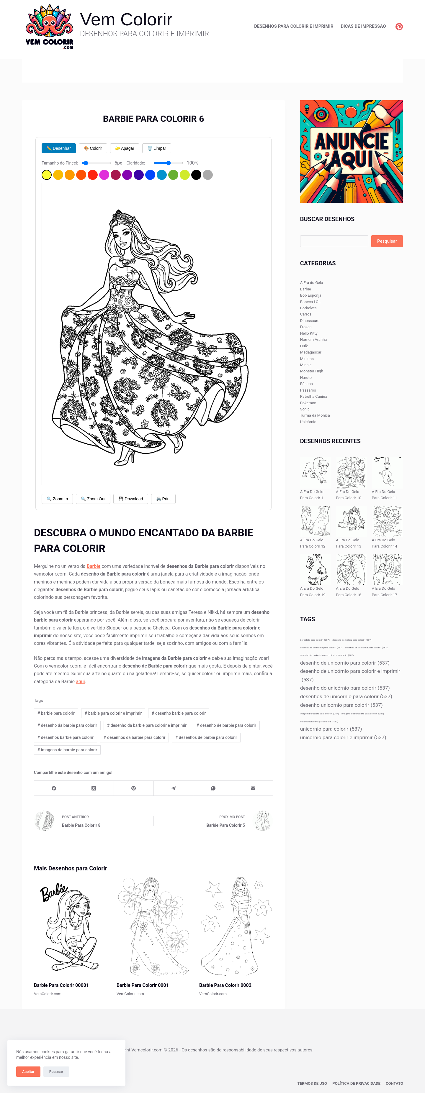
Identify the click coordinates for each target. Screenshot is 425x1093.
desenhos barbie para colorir (65, 737)
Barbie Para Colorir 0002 (225, 985)
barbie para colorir (56, 713)
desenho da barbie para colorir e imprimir (147, 725)
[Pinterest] (399, 26)
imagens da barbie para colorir (67, 749)
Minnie (306, 365)
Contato (395, 1083)
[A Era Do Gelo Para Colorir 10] (351, 472)
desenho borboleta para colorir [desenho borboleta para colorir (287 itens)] (352, 640)
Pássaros (308, 390)
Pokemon (308, 403)
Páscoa (306, 384)
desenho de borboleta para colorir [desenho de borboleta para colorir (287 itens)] (366, 648)
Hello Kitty (309, 333)
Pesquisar (387, 241)
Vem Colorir (126, 19)
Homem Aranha (313, 339)
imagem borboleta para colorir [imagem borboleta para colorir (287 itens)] (319, 714)
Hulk (304, 346)
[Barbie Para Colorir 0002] (236, 926)
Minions (307, 358)
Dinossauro (310, 320)
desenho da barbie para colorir (67, 725)
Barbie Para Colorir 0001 (143, 985)
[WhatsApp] (213, 788)
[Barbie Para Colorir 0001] (153, 926)
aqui (80, 681)
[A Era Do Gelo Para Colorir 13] (351, 521)
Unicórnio (308, 422)
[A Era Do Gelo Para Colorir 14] (387, 521)
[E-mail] (253, 788)
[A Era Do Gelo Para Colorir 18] (351, 569)
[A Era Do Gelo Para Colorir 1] (315, 472)
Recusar (56, 1071)
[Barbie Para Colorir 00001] (71, 926)
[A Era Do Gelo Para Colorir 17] (387, 569)
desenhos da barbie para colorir (134, 737)
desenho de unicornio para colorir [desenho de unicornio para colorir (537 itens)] (345, 663)
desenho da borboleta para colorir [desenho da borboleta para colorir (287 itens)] (321, 648)
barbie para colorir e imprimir (113, 713)
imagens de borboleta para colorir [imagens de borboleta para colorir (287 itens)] (362, 714)
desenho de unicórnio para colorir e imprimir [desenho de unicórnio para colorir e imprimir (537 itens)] (350, 676)
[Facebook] (54, 788)
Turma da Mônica (315, 415)
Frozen (306, 327)
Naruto (306, 377)
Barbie (305, 289)
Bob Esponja (310, 295)
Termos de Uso (317, 1083)
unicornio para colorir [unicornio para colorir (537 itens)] (331, 729)
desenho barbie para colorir (179, 713)
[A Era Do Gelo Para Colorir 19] (315, 569)
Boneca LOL (310, 302)
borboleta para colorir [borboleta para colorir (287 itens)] (315, 640)
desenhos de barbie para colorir (206, 737)
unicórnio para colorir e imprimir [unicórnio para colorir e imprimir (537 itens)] (343, 737)
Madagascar (310, 352)
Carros (305, 314)
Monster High (311, 371)
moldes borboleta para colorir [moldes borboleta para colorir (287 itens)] (319, 722)
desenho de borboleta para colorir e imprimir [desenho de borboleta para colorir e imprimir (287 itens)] (327, 655)
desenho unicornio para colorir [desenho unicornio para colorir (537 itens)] (341, 705)
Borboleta (308, 308)
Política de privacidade (359, 1083)
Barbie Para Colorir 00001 (61, 985)
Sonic (305, 409)
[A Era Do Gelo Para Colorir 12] (315, 521)
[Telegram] (174, 788)
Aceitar (28, 1071)
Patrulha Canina (313, 396)
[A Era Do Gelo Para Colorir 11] (387, 472)
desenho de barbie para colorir (226, 725)
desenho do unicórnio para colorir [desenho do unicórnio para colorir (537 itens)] (345, 688)
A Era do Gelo (311, 282)
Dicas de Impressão (363, 26)
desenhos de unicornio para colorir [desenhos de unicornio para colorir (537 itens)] (346, 696)
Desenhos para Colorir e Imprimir (293, 26)
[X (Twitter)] (94, 788)
